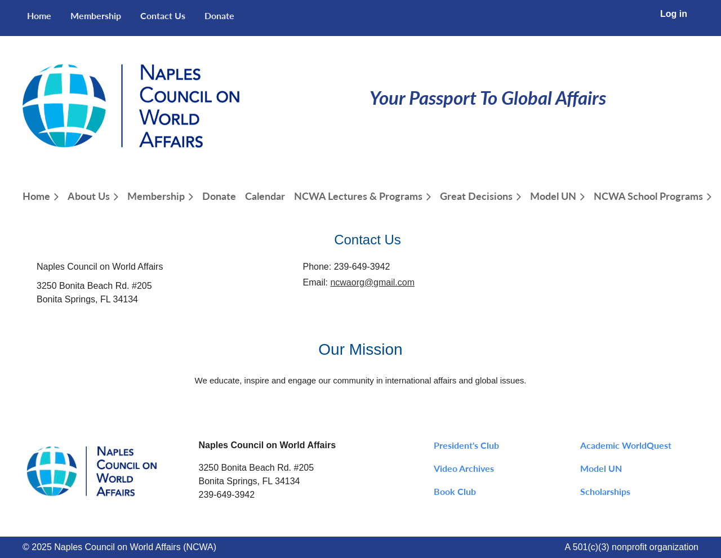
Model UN (601, 468)
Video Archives (464, 468)
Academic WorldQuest (625, 445)
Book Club (455, 491)
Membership (95, 15)
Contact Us (162, 15)
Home (39, 15)
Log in (673, 14)
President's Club (466, 445)
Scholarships (605, 491)
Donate (219, 15)
